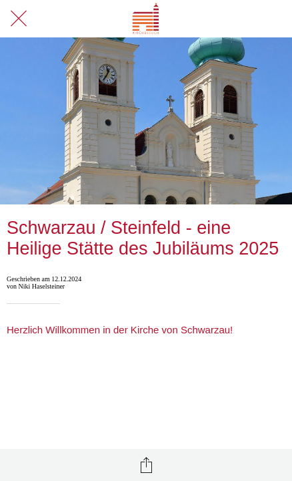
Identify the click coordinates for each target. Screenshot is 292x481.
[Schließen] (19, 19)
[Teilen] (146, 465)
